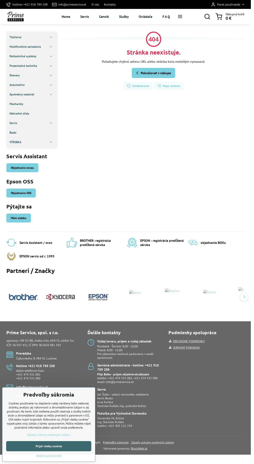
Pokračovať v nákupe (153, 72)
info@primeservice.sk (120, 382)
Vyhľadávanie (137, 86)
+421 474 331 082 (28, 374)
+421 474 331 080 (28, 378)
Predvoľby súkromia (116, 442)
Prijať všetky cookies (49, 455)
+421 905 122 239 (120, 426)
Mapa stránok (168, 86)
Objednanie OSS (21, 193)
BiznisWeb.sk (139, 448)
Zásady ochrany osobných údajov (152, 442)
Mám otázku (18, 218)
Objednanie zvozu (22, 168)
